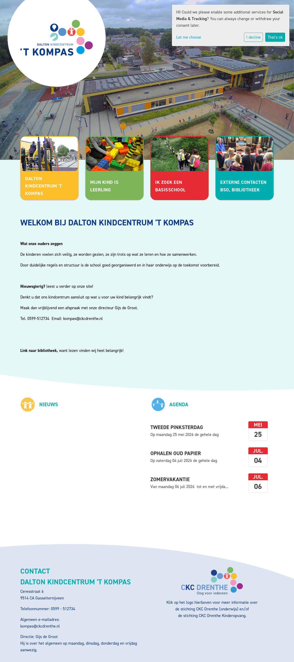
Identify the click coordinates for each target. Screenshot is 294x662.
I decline (253, 37)
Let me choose (188, 37)
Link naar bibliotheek (38, 350)
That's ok (275, 37)
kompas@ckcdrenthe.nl (83, 318)
